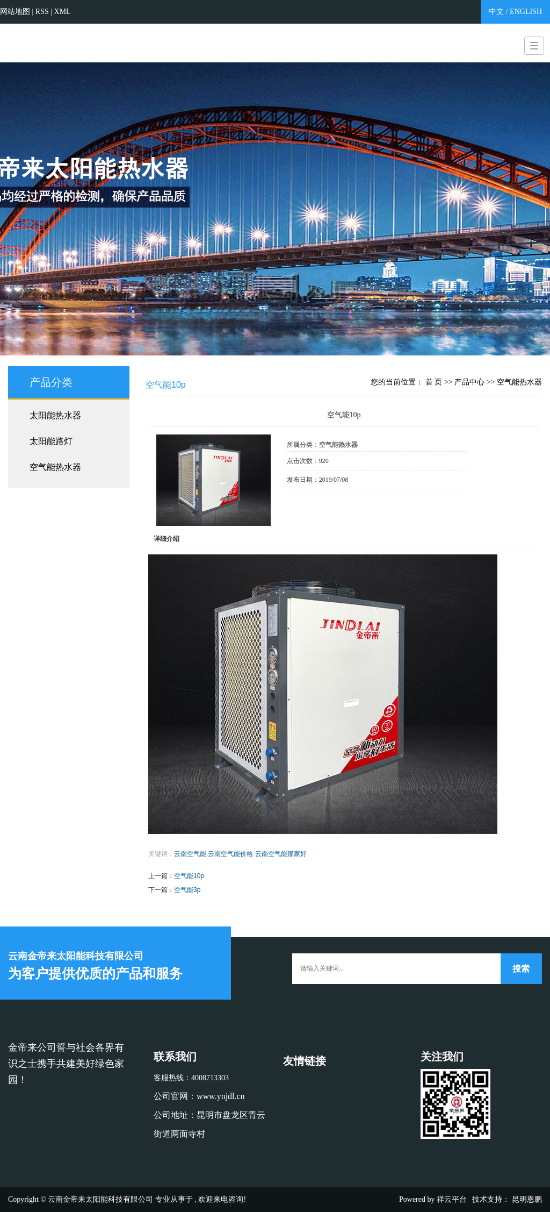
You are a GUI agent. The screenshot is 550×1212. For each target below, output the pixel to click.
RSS (42, 12)
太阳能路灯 (51, 441)
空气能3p (187, 890)
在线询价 (317, 509)
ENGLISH (526, 12)
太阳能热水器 (55, 415)
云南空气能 (190, 854)
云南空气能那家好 (281, 854)
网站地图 (16, 12)
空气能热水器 (55, 467)
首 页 (434, 382)
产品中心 (469, 382)
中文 (496, 12)
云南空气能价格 (230, 854)
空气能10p (189, 876)
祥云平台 (452, 1199)
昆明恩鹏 (527, 1199)
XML (62, 12)
